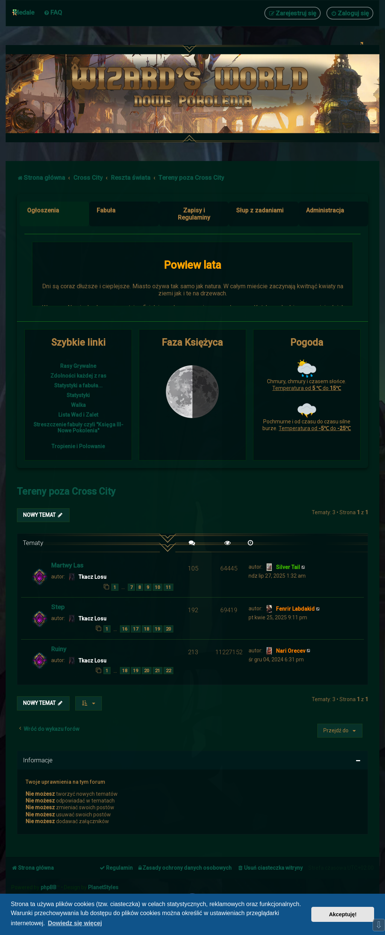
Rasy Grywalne (78, 366)
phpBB (48, 887)
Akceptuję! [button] (343, 914)
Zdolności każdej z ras (78, 376)
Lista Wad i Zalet (78, 415)
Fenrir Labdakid (295, 609)
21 (157, 670)
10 (157, 587)
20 (168, 629)
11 (168, 587)
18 (146, 629)
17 (135, 629)
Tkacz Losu (92, 577)
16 (124, 629)
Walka (78, 405)
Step (58, 607)
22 (168, 670)
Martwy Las (67, 565)
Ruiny (58, 649)
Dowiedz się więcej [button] (75, 923)
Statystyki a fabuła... (78, 385)
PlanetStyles (103, 887)
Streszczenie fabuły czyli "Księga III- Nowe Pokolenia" (78, 428)
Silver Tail (288, 567)
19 (157, 629)
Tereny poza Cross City (66, 491)
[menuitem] (53, 12)
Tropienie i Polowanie (78, 446)
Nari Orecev (290, 651)
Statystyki (78, 395)
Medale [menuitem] (24, 12)
